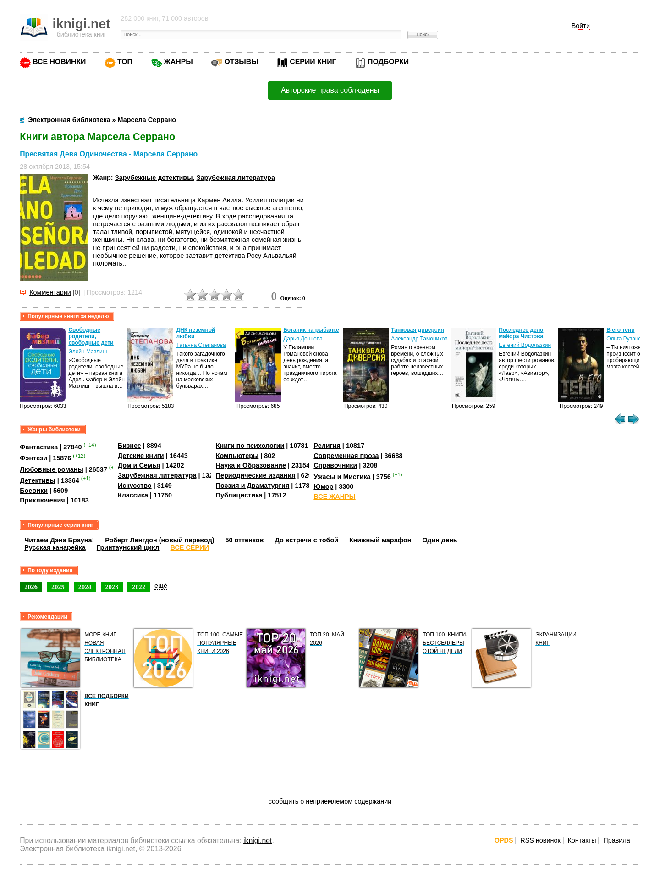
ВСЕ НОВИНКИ (59, 62)
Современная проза (346, 455)
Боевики (34, 490)
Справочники (335, 465)
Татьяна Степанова (201, 345)
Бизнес (129, 445)
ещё (160, 585)
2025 (58, 587)
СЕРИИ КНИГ (313, 62)
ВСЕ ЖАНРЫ (334, 496)
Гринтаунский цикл (128, 547)
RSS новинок (540, 840)
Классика (133, 495)
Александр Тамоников (419, 338)
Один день (440, 540)
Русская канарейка (55, 547)
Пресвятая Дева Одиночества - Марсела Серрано (109, 154)
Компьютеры (237, 455)
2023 (112, 587)
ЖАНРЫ (178, 62)
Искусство (135, 485)
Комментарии (50, 292)
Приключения (42, 500)
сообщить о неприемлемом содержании (330, 801)
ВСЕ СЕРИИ (189, 547)
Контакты (581, 840)
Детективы (37, 480)
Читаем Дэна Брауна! (59, 540)
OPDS (504, 840)
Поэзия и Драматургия (253, 485)
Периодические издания (256, 475)
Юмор (323, 486)
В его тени (620, 330)
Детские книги (141, 455)
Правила (616, 840)
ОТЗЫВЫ (241, 62)
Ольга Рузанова (626, 338)
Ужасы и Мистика (342, 476)
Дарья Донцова (302, 338)
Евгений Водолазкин (525, 345)
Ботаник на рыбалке (311, 330)
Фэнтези (33, 458)
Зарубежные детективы (154, 177)
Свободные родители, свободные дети (90, 336)
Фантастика (39, 447)
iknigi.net (257, 840)
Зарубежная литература (235, 177)
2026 (31, 587)
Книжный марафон (380, 540)
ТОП (124, 62)
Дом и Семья (139, 465)
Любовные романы (51, 469)
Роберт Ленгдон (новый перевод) (159, 540)
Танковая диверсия (417, 330)
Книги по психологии (250, 445)
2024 (85, 587)
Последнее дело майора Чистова (521, 333)
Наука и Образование (251, 465)
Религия (327, 445)
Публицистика (239, 495)
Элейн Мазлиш (87, 351)
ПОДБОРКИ (388, 62)
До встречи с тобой (306, 540)
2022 (138, 587)
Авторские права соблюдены (330, 90)
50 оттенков (245, 540)
